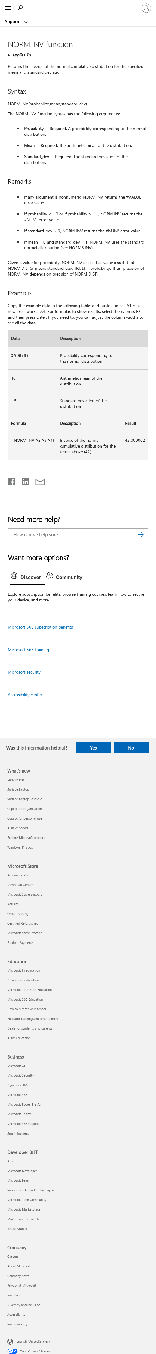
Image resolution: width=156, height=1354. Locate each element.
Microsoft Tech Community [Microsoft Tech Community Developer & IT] (26, 1199)
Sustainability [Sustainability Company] (17, 1324)
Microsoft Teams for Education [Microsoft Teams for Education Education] (29, 989)
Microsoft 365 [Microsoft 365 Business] (17, 1094)
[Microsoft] (77, 4)
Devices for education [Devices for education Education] (23, 980)
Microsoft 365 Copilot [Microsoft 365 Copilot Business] (23, 1123)
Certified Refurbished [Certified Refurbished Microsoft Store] (22, 923)
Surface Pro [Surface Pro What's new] (15, 779)
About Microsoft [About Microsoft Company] (19, 1266)
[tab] (27, 578)
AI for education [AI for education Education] (18, 1038)
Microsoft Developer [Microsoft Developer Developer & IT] (22, 1170)
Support (13, 21)
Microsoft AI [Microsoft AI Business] (16, 1065)
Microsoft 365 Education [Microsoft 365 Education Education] (25, 999)
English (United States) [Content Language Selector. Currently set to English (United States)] (33, 1341)
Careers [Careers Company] (13, 1256)
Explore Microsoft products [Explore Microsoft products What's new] (26, 837)
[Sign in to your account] (146, 8)
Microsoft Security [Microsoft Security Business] (20, 1075)
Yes (93, 748)
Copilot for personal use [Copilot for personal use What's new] (24, 818)
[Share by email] (37, 480)
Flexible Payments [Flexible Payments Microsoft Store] (20, 942)
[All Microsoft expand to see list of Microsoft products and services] (7, 8)
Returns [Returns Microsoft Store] (13, 904)
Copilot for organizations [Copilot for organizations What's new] (25, 808)
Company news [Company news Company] (18, 1275)
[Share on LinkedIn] (23, 480)
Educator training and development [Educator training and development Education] (33, 1018)
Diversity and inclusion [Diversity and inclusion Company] (23, 1304)
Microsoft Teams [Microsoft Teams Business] (19, 1114)
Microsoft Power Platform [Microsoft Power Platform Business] (25, 1104)
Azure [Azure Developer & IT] (11, 1161)
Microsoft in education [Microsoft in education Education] (23, 970)
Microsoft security (24, 672)
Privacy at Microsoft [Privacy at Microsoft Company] (21, 1285)
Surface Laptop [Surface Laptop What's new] (18, 789)
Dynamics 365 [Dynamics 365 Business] (17, 1085)
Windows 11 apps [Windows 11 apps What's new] (20, 847)
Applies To (21, 54)
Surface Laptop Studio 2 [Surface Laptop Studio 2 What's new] (24, 799)
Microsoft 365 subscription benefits (40, 627)
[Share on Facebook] (12, 480)
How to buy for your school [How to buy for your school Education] (26, 1009)
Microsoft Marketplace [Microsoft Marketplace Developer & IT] (23, 1209)
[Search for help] (21, 8)
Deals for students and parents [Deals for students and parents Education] (29, 1028)
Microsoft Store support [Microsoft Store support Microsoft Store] (24, 894)
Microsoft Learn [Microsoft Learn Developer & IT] (18, 1180)
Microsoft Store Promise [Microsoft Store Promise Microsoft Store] (24, 933)
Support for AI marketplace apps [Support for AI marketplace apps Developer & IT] (30, 1190)
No (131, 748)
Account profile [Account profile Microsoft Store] (18, 875)
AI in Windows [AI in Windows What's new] (17, 828)
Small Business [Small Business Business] (18, 1133)
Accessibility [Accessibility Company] (16, 1314)
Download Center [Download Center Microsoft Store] (20, 884)
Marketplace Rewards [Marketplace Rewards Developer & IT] (23, 1219)
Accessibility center (25, 694)
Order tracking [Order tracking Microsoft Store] (17, 913)
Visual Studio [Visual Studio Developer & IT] (17, 1228)
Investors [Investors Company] (13, 1295)
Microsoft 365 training (28, 649)
